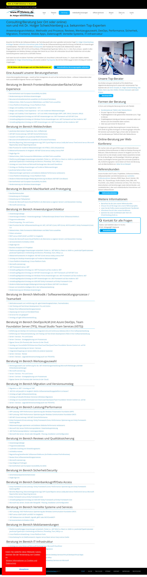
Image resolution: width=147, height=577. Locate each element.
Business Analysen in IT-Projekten (21, 247)
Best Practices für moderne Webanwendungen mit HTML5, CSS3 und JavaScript (36, 148)
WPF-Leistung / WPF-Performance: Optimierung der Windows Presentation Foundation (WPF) (41, 412)
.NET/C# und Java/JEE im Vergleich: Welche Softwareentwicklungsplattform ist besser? (39, 391)
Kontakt (116, 571)
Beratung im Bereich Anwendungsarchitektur (35, 209)
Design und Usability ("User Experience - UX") (25, 108)
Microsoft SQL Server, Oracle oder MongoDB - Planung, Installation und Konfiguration (39, 434)
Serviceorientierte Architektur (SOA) (21, 242)
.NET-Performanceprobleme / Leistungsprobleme (26, 431)
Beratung (64, 13)
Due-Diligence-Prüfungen (18, 463)
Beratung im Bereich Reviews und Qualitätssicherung (40, 438)
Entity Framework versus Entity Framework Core (26, 497)
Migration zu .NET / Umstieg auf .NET (22, 388)
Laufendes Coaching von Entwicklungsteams (24, 449)
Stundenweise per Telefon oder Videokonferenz (116, 110)
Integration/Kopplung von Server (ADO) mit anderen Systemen (31, 351)
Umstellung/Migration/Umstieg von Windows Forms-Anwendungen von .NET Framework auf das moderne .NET (47, 119)
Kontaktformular (108, 230)
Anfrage (34, 7)
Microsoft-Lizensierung (17, 205)
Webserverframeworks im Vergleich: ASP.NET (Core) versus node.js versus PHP (36, 150)
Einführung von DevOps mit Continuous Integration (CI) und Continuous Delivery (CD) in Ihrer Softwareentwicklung (49, 331)
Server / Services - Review (18, 354)
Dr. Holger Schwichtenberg (23, 60)
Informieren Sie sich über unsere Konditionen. (116, 210)
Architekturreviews (16, 451)
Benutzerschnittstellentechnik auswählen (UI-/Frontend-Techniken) (32, 99)
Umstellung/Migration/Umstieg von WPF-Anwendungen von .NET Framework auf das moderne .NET (43, 122)
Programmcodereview (17, 219)
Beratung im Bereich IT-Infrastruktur (29, 541)
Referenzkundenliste (108, 193)
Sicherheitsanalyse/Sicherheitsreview (22, 475)
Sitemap (107, 571)
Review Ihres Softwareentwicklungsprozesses (25, 309)
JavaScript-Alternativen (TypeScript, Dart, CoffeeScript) (28, 131)
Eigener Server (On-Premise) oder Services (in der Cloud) (28, 342)
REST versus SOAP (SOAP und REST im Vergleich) (26, 236)
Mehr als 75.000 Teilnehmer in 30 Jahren (21, 4)
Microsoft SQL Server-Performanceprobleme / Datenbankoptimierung (33, 428)
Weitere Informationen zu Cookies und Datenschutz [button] (21, 562)
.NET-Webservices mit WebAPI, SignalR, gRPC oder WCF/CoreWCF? (32, 517)
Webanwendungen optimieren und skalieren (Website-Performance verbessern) (37, 173)
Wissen (111, 13)
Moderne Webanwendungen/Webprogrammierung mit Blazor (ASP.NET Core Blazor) (38, 179)
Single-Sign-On (14, 153)
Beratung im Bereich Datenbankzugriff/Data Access (39, 482)
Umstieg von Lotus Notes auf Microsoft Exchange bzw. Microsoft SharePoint (35, 164)
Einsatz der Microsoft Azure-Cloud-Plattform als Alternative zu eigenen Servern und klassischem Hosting (45, 202)
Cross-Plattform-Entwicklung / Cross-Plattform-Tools (27, 105)
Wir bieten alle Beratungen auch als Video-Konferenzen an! (29, 67)
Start (44, 13)
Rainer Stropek (114, 88)
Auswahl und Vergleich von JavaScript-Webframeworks (28, 137)
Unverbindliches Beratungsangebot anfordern (72, 67)
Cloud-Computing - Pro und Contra (21, 222)
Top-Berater (116, 78)
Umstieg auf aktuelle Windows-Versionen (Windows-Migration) (31, 397)
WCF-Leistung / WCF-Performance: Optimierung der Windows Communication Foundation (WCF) (42, 414)
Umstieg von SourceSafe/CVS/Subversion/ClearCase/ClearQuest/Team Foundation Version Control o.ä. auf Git (47, 345)
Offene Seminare (98, 13)
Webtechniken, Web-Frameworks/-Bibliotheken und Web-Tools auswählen (35, 102)
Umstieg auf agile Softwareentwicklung (22, 318)
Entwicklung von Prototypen (19, 196)
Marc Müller (114, 90)
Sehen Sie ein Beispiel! (123, 164)
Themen (53, 13)
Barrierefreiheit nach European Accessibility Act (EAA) (27, 93)
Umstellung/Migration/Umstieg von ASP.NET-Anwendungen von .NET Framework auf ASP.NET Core (43, 116)
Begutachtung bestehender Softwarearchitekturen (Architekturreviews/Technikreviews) (39, 454)
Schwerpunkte (37, 47)
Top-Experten (51, 60)
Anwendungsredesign (16, 214)
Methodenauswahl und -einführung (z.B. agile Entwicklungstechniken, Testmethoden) (39, 303)
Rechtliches (137, 571)
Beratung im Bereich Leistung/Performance (34, 407)
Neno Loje (106, 90)
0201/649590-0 (13, 7)
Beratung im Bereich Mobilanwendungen (32, 524)
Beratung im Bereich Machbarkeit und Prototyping (38, 189)
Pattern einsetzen (15, 233)
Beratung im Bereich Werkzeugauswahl (31, 361)
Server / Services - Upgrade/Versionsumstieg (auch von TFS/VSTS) (31, 357)
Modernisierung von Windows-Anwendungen (25, 96)
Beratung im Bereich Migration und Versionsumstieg (39, 384)
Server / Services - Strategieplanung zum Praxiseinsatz (28, 339)
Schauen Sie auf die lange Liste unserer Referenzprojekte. (119, 206)
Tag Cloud (98, 571)
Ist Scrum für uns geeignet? (18, 315)
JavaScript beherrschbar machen (20, 170)
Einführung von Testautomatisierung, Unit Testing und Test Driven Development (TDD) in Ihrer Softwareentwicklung (49, 334)
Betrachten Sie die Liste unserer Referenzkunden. (117, 204)
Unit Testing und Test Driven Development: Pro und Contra (29, 306)
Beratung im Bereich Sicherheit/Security (31, 470)
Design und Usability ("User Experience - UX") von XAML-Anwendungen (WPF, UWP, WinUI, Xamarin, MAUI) (46, 113)
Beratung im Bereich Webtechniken (29, 126)
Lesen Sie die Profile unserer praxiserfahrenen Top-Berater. (120, 208)
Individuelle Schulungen (80, 13)
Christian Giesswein (125, 90)
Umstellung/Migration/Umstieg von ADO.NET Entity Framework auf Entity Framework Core (40, 281)
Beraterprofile (106, 96)
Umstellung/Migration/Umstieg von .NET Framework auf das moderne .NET (35, 270)
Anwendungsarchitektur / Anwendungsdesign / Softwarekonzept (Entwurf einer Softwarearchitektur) (44, 217)
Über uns (121, 13)
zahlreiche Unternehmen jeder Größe (31, 44)
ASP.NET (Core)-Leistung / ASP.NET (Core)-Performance (28, 134)
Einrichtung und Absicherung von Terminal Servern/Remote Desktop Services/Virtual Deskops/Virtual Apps (46, 555)
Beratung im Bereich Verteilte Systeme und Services (39, 507)
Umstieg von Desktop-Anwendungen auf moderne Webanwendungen (33, 167)
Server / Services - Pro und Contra (21, 337)
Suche (132, 13)
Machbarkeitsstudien (16, 193)
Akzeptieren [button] (24, 569)
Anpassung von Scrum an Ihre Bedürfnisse (24, 312)
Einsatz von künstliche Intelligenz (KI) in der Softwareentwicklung (31, 287)
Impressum (125, 571)
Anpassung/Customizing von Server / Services (25, 348)
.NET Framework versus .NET (19, 267)
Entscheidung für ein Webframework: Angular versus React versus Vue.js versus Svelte (39, 537)
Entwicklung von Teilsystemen (19, 199)
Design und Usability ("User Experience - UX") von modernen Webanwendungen (37, 111)
